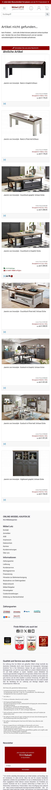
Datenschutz (7, 543)
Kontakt (6, 530)
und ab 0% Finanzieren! (25, 2)
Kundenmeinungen (10, 550)
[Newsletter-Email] (25, 766)
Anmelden (6, 533)
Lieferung (6, 564)
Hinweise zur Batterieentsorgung (15, 577)
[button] (31, 8)
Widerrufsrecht (8, 584)
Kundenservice (8, 568)
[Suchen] (47, 14)
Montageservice (9, 571)
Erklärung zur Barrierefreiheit (13, 597)
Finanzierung (7, 574)
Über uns (6, 553)
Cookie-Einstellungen (10, 594)
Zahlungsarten (8, 561)
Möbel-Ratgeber (9, 587)
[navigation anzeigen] (4, 8)
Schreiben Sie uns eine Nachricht (25, 48)
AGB (4, 537)
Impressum (7, 540)
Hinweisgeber (8, 590)
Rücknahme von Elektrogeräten (14, 581)
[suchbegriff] (23, 14)
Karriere (6, 546)
